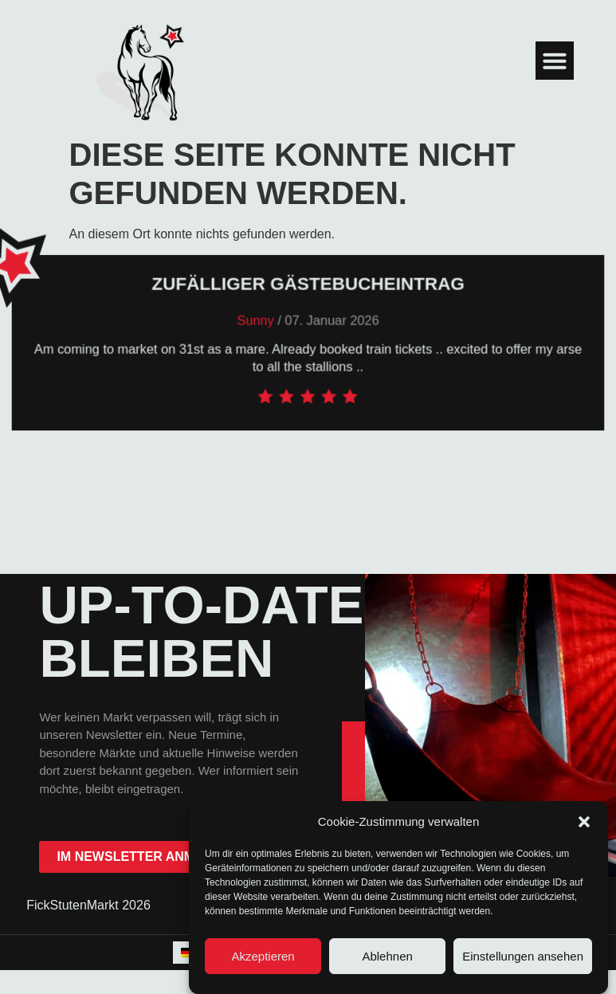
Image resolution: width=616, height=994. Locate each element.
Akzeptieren (262, 956)
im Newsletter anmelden (147, 856)
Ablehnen (387, 956)
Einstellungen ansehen (522, 956)
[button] (584, 822)
